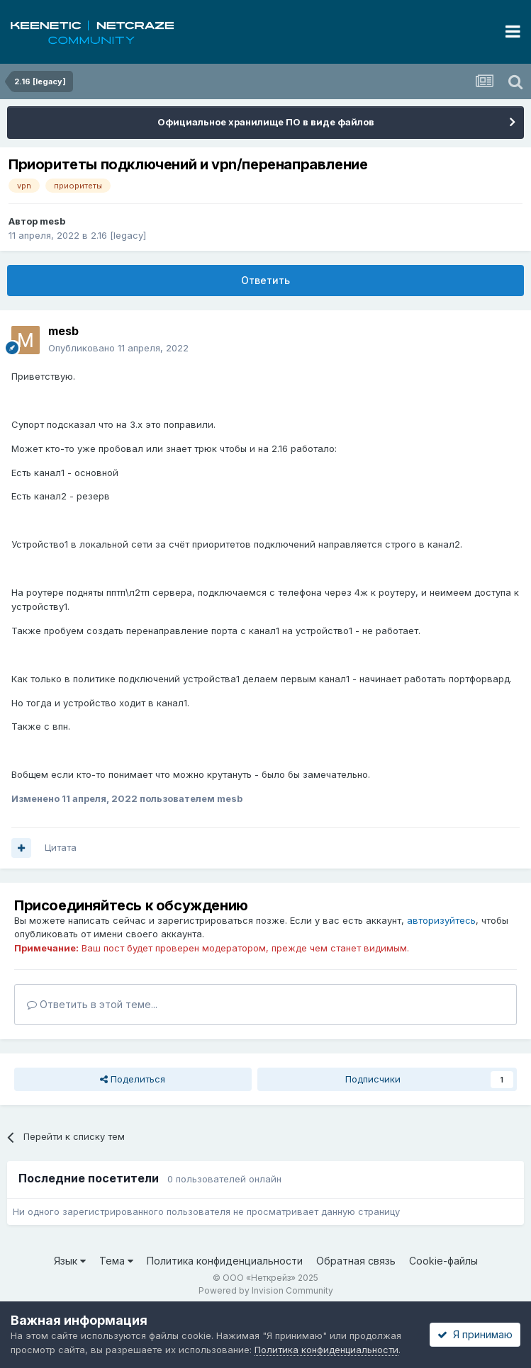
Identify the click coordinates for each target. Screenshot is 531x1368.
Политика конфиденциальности (225, 1261)
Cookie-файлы (443, 1261)
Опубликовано (118, 348)
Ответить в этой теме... (92, 1004)
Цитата (61, 847)
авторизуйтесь (441, 920)
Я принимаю (475, 1334)
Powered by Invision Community (266, 1290)
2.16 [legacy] (118, 235)
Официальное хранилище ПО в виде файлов (265, 122)
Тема (116, 1261)
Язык (70, 1261)
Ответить (265, 280)
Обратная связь (356, 1261)
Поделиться (132, 1079)
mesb (52, 221)
